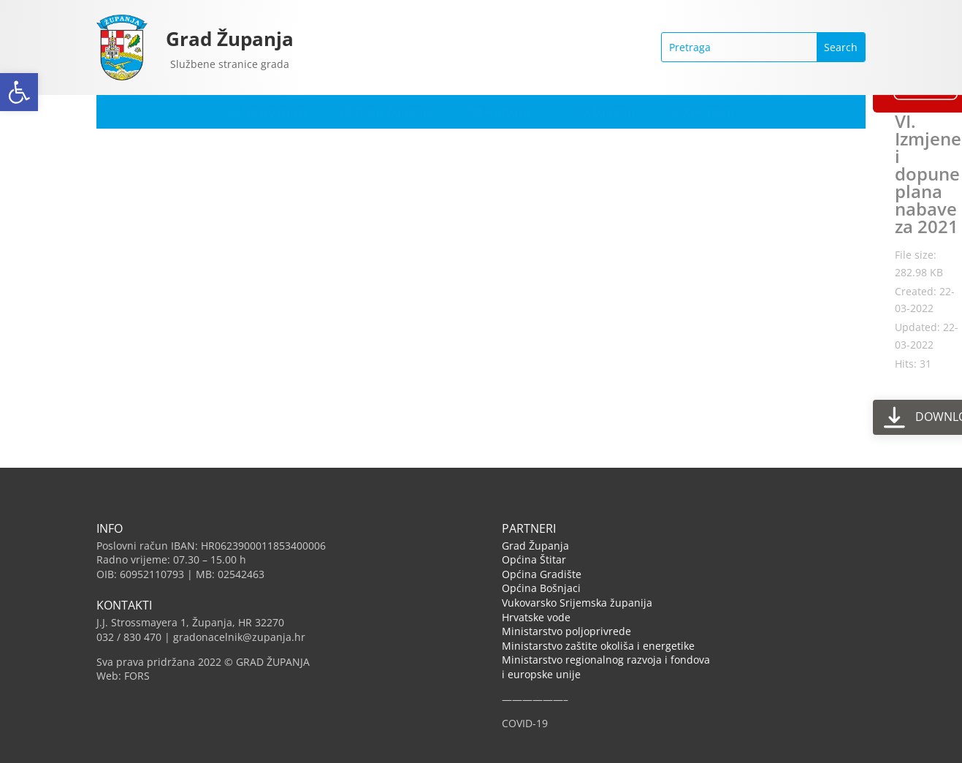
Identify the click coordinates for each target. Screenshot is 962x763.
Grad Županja (230, 39)
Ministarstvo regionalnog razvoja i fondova (606, 660)
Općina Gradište (541, 574)
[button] (19, 92)
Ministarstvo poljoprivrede (566, 631)
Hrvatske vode (536, 617)
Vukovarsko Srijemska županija (577, 603)
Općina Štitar (534, 559)
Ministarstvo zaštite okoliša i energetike (598, 646)
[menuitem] (267, 112)
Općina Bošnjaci (541, 588)
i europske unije (541, 674)
